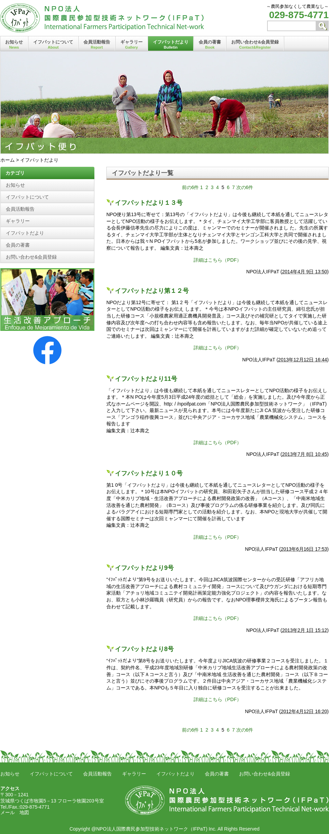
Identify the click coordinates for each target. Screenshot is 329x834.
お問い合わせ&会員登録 (255, 44)
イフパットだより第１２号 (152, 290)
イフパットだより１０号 (149, 473)
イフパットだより (170, 44)
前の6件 (190, 187)
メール (7, 812)
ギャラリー (131, 44)
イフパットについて (53, 44)
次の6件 (244, 187)
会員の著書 (210, 44)
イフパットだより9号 (144, 567)
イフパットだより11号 (146, 378)
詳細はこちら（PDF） (217, 260)
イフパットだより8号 (144, 649)
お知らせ (14, 44)
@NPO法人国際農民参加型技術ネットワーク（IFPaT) (149, 829)
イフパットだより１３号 (149, 202)
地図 (24, 812)
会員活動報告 (96, 44)
